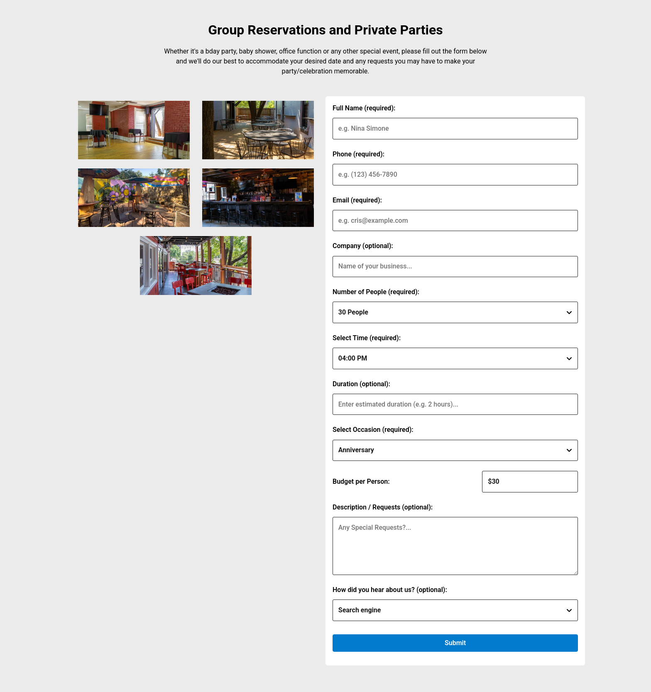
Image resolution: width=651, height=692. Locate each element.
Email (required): (357, 200)
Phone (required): (358, 154)
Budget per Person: (361, 481)
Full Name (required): (364, 108)
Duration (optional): (361, 384)
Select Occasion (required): (373, 430)
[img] (134, 130)
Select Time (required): (367, 338)
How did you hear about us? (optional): (390, 590)
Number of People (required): (376, 292)
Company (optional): (363, 246)
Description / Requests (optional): (383, 507)
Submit (455, 643)
